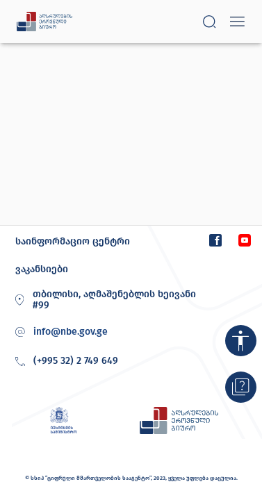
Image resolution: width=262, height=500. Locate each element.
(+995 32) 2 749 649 (64, 362)
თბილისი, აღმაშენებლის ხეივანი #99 (103, 300)
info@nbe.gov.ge (70, 332)
